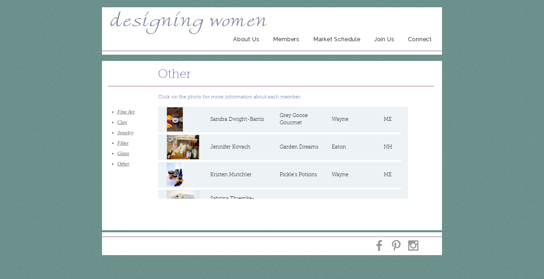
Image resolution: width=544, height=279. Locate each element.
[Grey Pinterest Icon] (396, 245)
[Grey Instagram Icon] (413, 245)
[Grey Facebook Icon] (379, 245)
